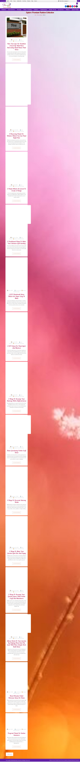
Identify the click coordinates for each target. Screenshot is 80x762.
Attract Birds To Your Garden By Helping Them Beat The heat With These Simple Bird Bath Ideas (16, 644)
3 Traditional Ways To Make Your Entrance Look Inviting (16, 242)
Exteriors (15, 41)
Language (63, 1)
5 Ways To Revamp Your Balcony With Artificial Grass (16, 400)
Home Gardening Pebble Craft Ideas (16, 452)
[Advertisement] (40, 4)
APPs (79, 1)
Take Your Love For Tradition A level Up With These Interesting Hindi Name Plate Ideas (16, 47)
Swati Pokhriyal (18, 290)
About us (51, 760)
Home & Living (28, 9)
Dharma (28, 1)
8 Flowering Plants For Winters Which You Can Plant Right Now (16, 136)
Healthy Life (19, 1)
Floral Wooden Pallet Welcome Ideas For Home (16, 697)
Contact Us (77, 760)
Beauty (19, 9)
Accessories (11, 9)
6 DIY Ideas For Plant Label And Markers (17, 347)
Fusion (14, 1)
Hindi (11, 1)
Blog (32, 1)
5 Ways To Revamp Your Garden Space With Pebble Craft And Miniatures (16, 596)
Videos (68, 9)
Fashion (4, 9)
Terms (62, 760)
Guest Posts (75, 9)
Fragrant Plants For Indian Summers (16, 734)
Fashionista (43, 9)
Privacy (59, 760)
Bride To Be (52, 9)
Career (54, 760)
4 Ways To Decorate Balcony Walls (16, 501)
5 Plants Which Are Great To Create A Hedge (16, 190)
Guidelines (66, 760)
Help (57, 760)
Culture (36, 9)
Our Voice (24, 1)
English (8, 1)
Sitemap (69, 760)
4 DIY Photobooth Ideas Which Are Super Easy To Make (16, 296)
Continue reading (16, 59)
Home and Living (21, 41)
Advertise (73, 760)
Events (35, 1)
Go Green (61, 9)
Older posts (10, 754)
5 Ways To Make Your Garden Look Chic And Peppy (16, 552)
